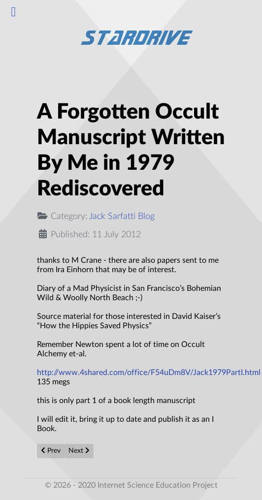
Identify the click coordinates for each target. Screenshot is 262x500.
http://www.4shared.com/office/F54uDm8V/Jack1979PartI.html (149, 372)
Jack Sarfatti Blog (122, 216)
